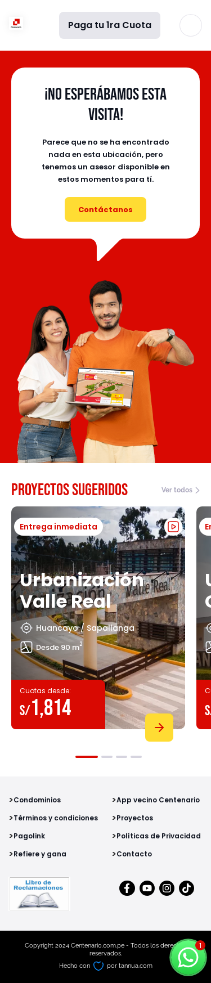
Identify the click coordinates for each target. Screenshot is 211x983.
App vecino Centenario (158, 800)
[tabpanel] (98, 622)
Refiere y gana (40, 854)
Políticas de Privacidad (158, 836)
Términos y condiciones (56, 818)
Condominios (37, 800)
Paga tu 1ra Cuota (109, 25)
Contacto (134, 854)
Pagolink (29, 836)
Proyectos (134, 818)
